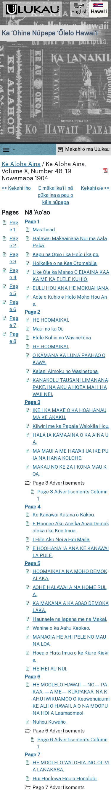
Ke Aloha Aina (21, 164)
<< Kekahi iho (16, 188)
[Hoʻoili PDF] (106, 170)
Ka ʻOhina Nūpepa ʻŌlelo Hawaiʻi (49, 33)
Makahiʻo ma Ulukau (84, 149)
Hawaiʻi (99, 9)
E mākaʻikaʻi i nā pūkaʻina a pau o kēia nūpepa (55, 195)
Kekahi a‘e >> (95, 188)
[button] (13, 149)
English (79, 8)
